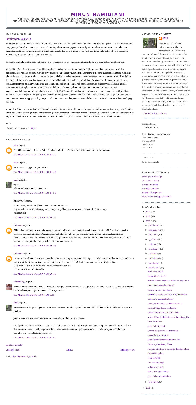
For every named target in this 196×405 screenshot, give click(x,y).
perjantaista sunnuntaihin (159, 376)
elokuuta (153, 244)
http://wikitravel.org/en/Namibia (157, 196)
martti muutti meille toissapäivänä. (164, 312)
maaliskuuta (154, 267)
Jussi (16, 145)
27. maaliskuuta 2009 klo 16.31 (35, 217)
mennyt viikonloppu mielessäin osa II (165, 303)
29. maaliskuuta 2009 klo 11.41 (35, 337)
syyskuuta (153, 239)
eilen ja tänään (154, 358)
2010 (148, 216)
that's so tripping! (156, 362)
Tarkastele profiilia (154, 114)
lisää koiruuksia (155, 321)
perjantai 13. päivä (156, 326)
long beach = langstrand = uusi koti (164, 340)
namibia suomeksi (150, 188)
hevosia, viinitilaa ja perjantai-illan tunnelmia (168, 349)
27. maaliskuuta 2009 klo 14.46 (35, 154)
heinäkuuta (154, 249)
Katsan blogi (19, 282)
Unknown (18, 225)
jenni (16, 180)
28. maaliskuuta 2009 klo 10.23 (35, 245)
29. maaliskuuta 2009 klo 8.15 (34, 295)
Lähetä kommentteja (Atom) (24, 356)
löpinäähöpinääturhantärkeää (161, 285)
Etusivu (69, 350)
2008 (148, 388)
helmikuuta (154, 382)
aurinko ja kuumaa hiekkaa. (160, 299)
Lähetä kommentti (14, 345)
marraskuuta (154, 230)
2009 (148, 221)
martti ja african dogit (152, 177)
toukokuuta (154, 258)
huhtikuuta (154, 263)
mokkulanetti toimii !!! (158, 335)
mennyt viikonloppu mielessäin (162, 308)
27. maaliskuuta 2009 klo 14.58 (35, 193)
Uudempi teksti (13, 350)
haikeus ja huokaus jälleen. (160, 344)
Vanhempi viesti (127, 350)
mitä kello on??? (155, 271)
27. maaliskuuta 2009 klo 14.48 (35, 172)
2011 (148, 211)
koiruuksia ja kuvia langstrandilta (163, 331)
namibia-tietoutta (150, 184)
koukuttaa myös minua (158, 371)
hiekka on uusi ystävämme (160, 290)
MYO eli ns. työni (150, 180)
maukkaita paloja (156, 353)
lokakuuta (153, 234)
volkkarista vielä (155, 367)
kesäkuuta (153, 253)
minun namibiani (98, 14)
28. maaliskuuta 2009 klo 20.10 (35, 274)
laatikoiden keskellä (18, 39)
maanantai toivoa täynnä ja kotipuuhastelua (167, 294)
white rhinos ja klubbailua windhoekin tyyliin (168, 317)
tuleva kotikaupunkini (152, 192)
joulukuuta (154, 225)
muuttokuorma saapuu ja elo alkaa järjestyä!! (168, 280)
